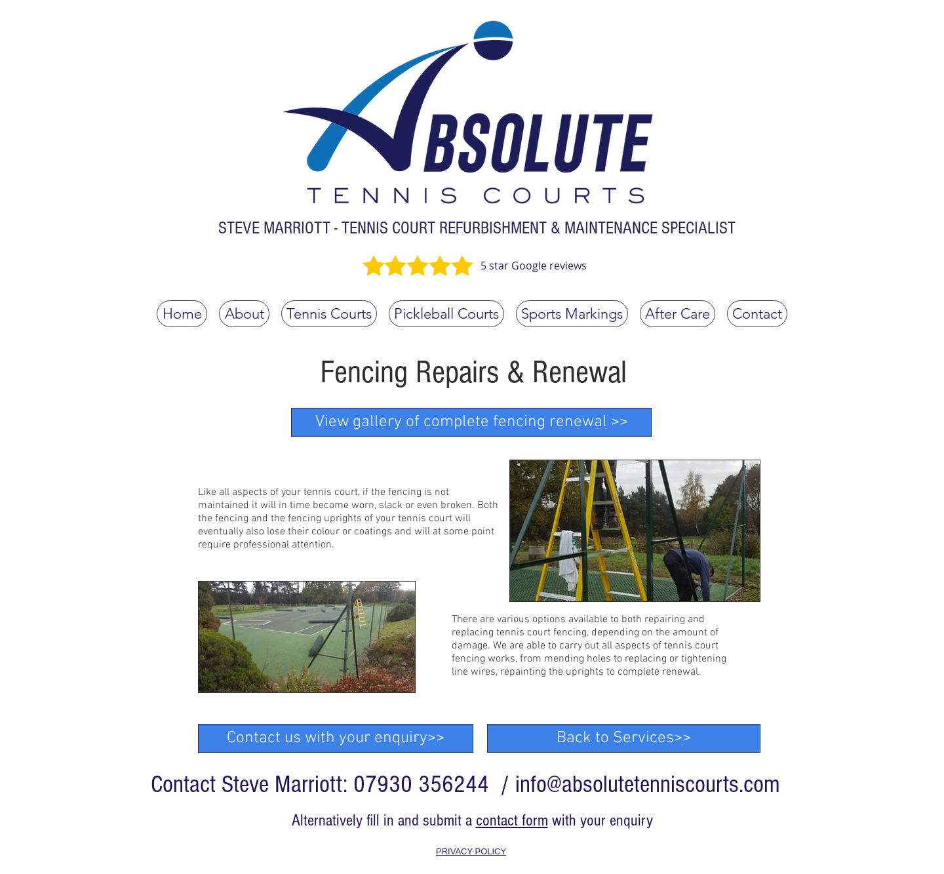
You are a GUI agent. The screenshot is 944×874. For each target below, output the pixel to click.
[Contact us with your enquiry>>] (335, 738)
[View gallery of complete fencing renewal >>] (471, 422)
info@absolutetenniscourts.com (647, 784)
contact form (512, 820)
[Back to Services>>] (623, 738)
